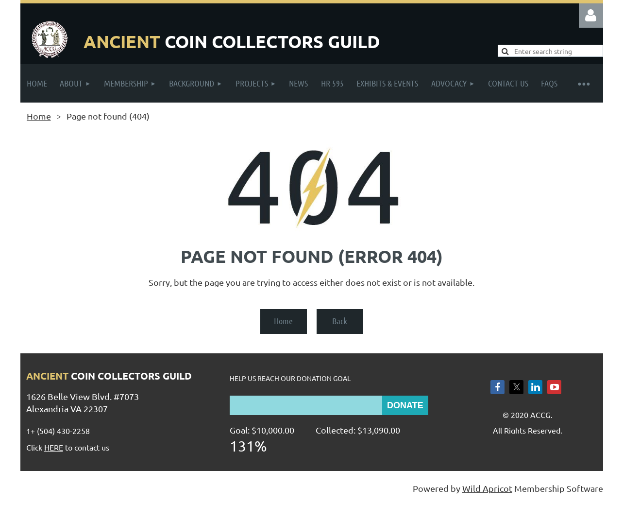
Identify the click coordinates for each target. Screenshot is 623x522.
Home (39, 116)
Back (339, 320)
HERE (53, 447)
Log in (591, 15)
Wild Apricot (487, 488)
